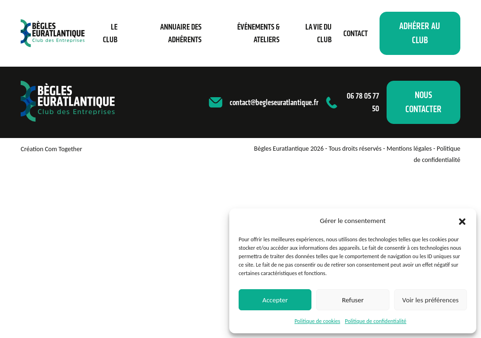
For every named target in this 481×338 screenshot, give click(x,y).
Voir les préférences (430, 300)
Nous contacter (423, 102)
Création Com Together (51, 149)
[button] (462, 220)
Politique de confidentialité (375, 321)
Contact (355, 33)
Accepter (275, 300)
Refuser (353, 300)
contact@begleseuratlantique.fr (274, 102)
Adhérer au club (419, 33)
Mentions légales (409, 149)
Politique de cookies (317, 321)
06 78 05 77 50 (363, 102)
